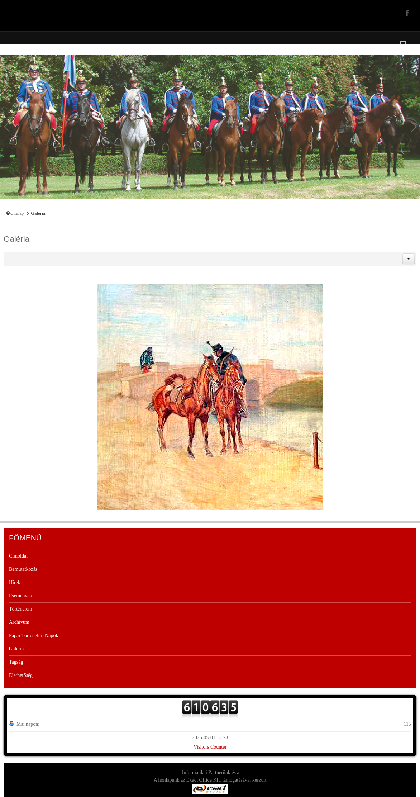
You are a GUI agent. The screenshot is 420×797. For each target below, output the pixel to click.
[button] (408, 258)
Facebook (406, 13)
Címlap (17, 213)
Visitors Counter (210, 747)
